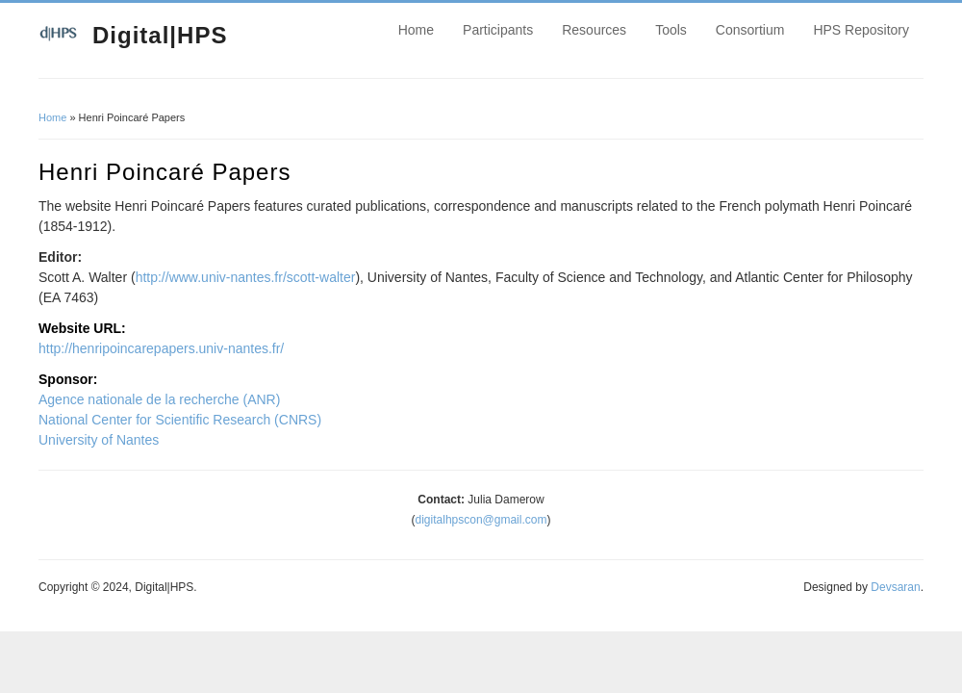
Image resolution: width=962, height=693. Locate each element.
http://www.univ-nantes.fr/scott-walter (246, 277)
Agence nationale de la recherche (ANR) (159, 399)
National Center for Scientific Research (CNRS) (179, 419)
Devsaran (895, 587)
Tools (671, 30)
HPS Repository (861, 30)
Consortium (750, 30)
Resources (594, 30)
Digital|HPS (159, 35)
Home (416, 30)
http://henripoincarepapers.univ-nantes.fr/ (161, 348)
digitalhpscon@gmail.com (481, 519)
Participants (498, 30)
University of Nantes (98, 440)
